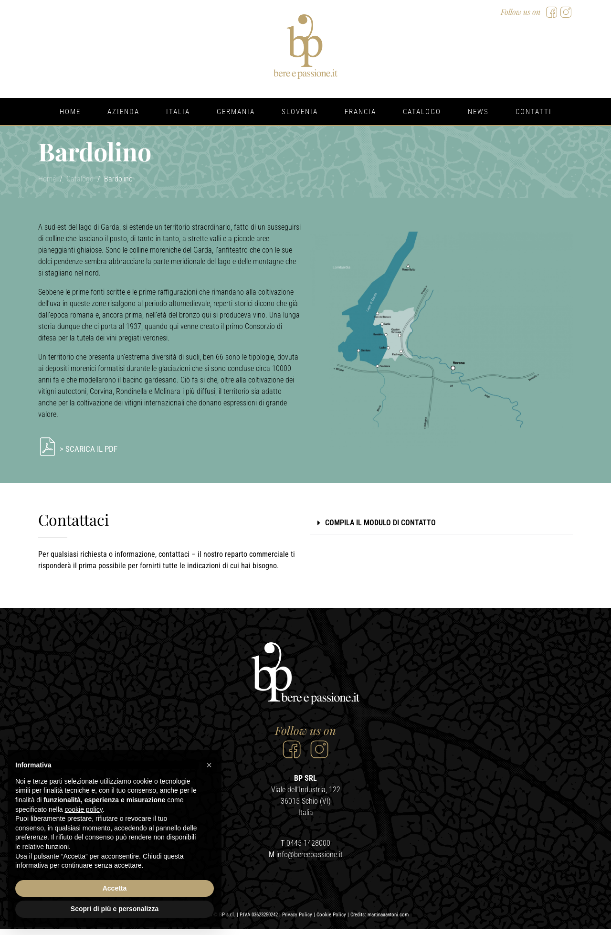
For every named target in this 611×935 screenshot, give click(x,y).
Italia (178, 111)
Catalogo (422, 111)
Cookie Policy (331, 921)
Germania (236, 111)
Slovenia (300, 111)
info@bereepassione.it (309, 860)
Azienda (123, 111)
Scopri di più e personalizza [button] (114, 909)
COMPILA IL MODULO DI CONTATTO (380, 522)
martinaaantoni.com (388, 921)
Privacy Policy (297, 921)
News (478, 111)
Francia (360, 111)
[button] (441, 523)
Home (70, 111)
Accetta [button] (115, 888)
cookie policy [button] (84, 809)
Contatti (534, 111)
